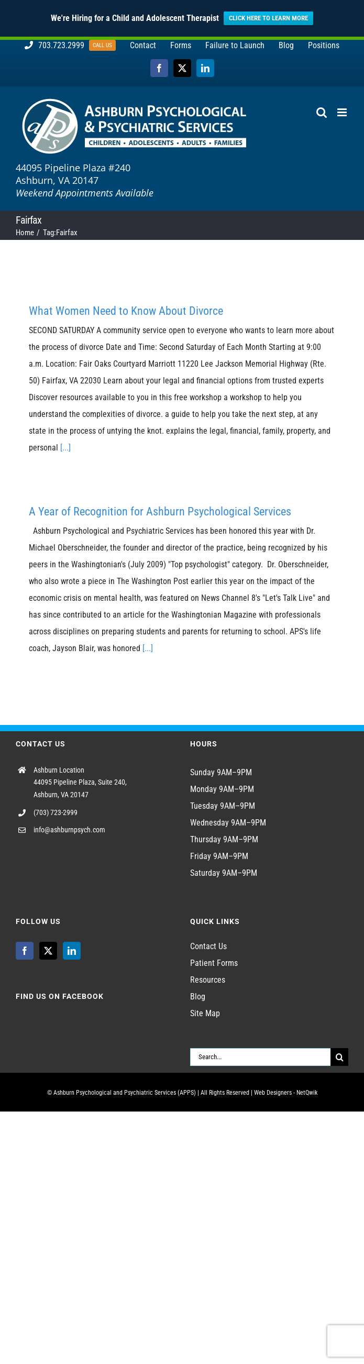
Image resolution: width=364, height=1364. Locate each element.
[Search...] (260, 1057)
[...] (65, 448)
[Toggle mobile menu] (342, 112)
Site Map (205, 1013)
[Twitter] (48, 951)
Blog (197, 997)
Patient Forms (214, 963)
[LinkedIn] (72, 951)
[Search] (339, 1057)
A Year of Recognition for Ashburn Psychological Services (160, 511)
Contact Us (208, 946)
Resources (207, 980)
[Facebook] (25, 951)
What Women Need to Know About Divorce (126, 310)
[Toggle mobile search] (321, 112)
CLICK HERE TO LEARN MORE (268, 18)
